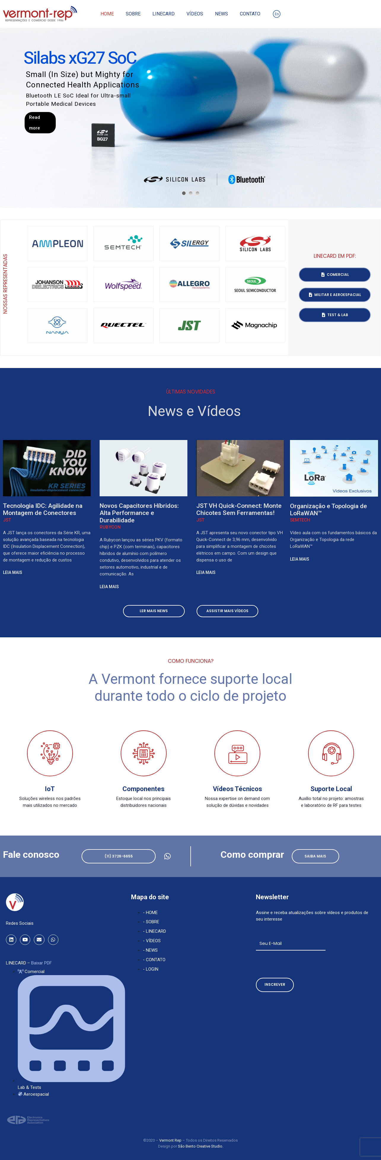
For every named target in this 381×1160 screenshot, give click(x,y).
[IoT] (50, 753)
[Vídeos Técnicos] (237, 753)
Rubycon (110, 527)
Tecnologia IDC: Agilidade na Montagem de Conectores (42, 509)
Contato (250, 14)
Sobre (133, 14)
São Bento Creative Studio (200, 1146)
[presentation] (301, 964)
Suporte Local (331, 789)
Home (107, 14)
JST (7, 520)
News (221, 14)
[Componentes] (144, 753)
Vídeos (194, 14)
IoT (50, 789)
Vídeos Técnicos (237, 789)
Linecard (163, 14)
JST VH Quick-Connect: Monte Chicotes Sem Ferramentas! (239, 509)
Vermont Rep (170, 1140)
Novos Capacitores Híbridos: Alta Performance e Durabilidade (139, 513)
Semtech (300, 520)
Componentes (143, 789)
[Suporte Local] (331, 753)
